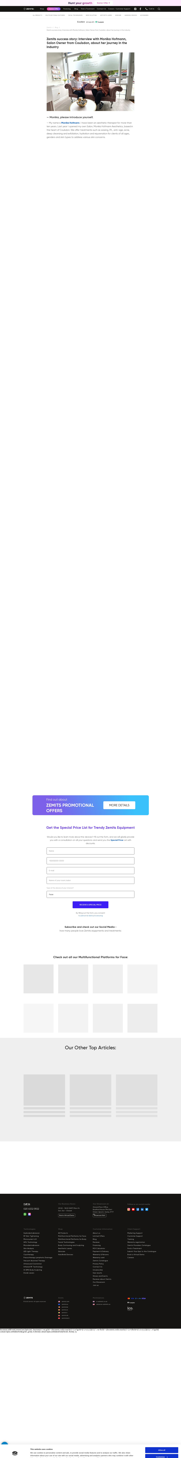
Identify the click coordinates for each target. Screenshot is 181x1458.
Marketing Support (135, 1233)
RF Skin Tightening (31, 1236)
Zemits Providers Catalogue (139, 1245)
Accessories (144, 15)
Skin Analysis (29, 1248)
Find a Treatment (134, 1248)
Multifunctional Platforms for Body (72, 1239)
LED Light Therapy (31, 1251)
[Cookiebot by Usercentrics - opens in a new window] (15, 1453)
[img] (134, 803)
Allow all (161, 1439)
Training (130, 1239)
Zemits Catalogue (100, 1261)
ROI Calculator (99, 1248)
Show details (35, 1453)
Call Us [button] (27, 1204)
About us (96, 1233)
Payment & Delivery (101, 1251)
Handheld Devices (131, 15)
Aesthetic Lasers (106, 15)
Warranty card (98, 1257)
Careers (130, 1257)
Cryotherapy (29, 1254)
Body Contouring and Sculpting (71, 1245)
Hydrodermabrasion (32, 1233)
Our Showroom (99, 1282)
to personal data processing (90, 916)
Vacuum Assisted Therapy (34, 1261)
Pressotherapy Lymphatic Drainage (38, 1257)
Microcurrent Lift (30, 1239)
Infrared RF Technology (33, 1267)
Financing (97, 1245)
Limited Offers (99, 1236)
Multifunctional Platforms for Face (72, 1236)
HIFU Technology (30, 1242)
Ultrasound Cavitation (33, 1264)
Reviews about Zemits (102, 1279)
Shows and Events (100, 1276)
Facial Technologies (75, 15)
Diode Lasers (29, 1273)
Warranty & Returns (101, 1254)
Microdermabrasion (31, 1245)
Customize (162, 1446)
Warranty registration (136, 1242)
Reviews (96, 1242)
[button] (152, 9)
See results (97, 1273)
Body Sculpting (91, 15)
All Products (37, 15)
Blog (56, 27)
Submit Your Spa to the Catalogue (141, 1251)
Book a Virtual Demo (136, 1254)
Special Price (117, 840)
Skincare (118, 15)
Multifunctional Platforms (55, 15)
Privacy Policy (98, 1264)
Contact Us (97, 1267)
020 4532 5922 (31, 1208)
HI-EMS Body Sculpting (33, 1270)
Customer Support (135, 1236)
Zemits (49, 27)
